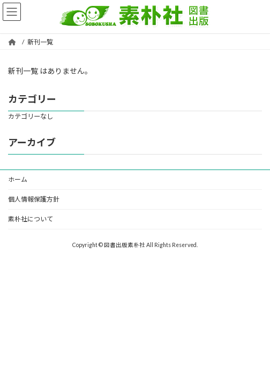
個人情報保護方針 (33, 199)
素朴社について (30, 219)
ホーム (17, 179)
